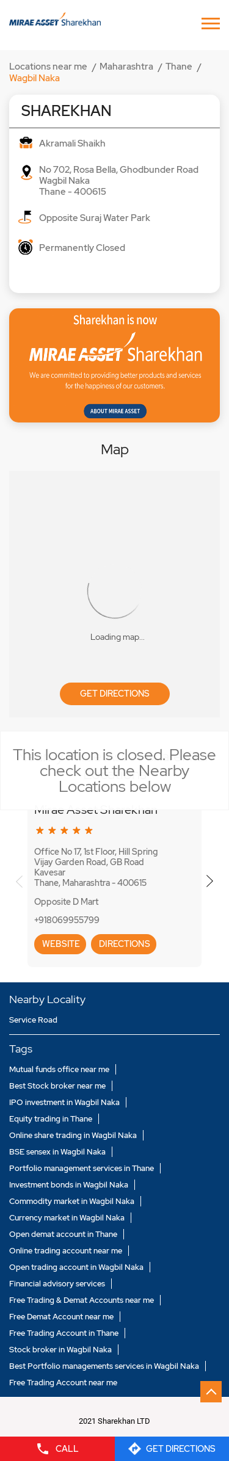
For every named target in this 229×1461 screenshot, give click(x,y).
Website (60, 943)
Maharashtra (126, 66)
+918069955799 (67, 920)
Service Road (33, 1020)
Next (210, 881)
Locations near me (48, 66)
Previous (19, 881)
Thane (178, 66)
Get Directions (115, 693)
